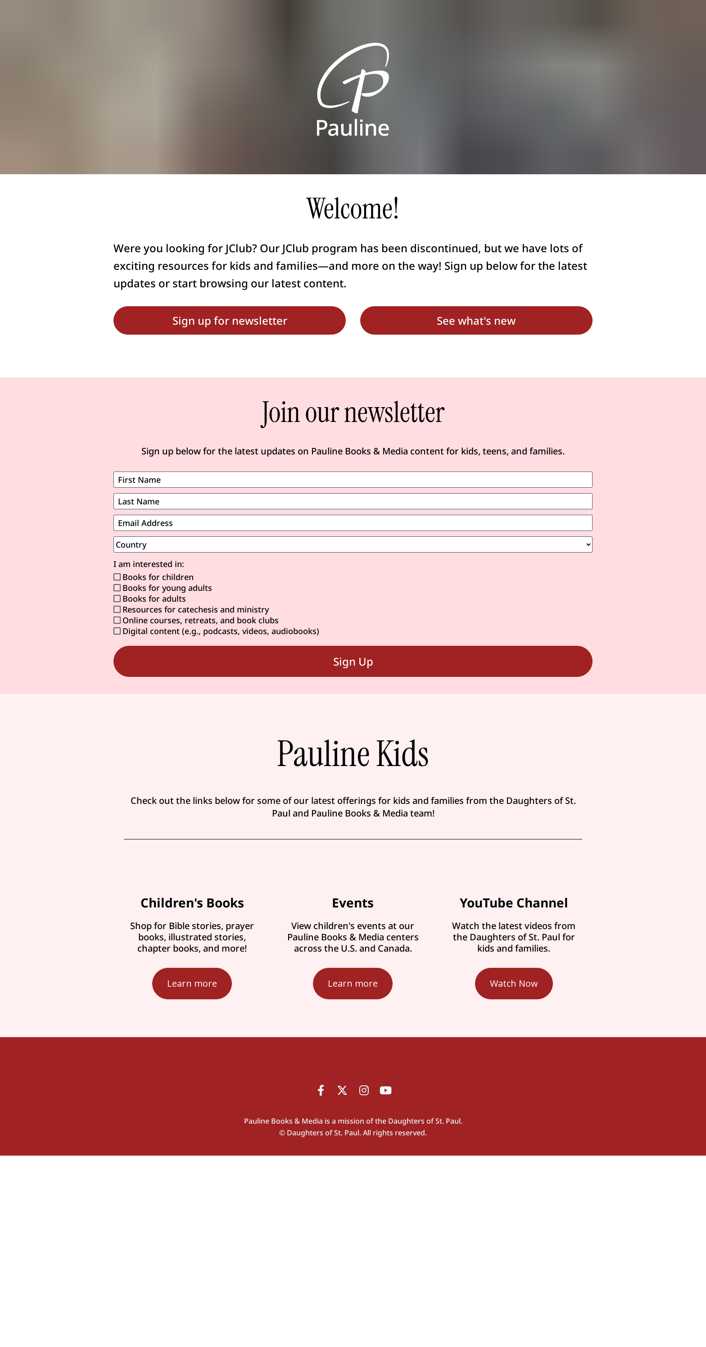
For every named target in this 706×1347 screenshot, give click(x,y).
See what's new (476, 320)
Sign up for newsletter (229, 320)
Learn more (192, 983)
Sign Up (353, 661)
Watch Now (514, 983)
